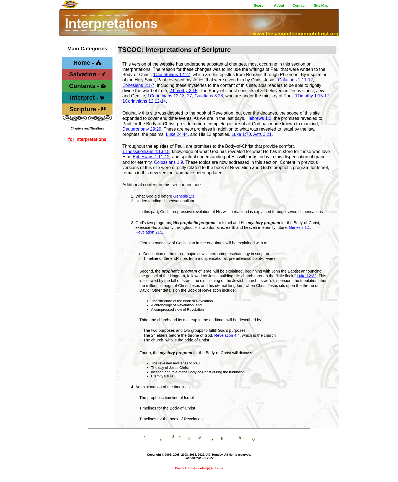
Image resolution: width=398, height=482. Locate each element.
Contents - (87, 85)
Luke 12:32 (306, 276)
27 (189, 96)
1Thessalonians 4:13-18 (146, 151)
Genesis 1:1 (184, 196)
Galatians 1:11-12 (295, 79)
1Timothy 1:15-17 (312, 96)
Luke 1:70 (241, 134)
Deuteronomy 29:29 (141, 129)
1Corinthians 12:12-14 (144, 101)
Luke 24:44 (177, 134)
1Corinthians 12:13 (165, 96)
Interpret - (87, 97)
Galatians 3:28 (208, 96)
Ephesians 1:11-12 (151, 156)
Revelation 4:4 (227, 335)
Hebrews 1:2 (259, 118)
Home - (87, 62)
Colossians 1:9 (168, 162)
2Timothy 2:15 (184, 90)
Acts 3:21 (262, 134)
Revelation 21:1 (149, 232)
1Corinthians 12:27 (171, 74)
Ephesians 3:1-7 (138, 85)
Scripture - (87, 109)
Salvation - (87, 74)
